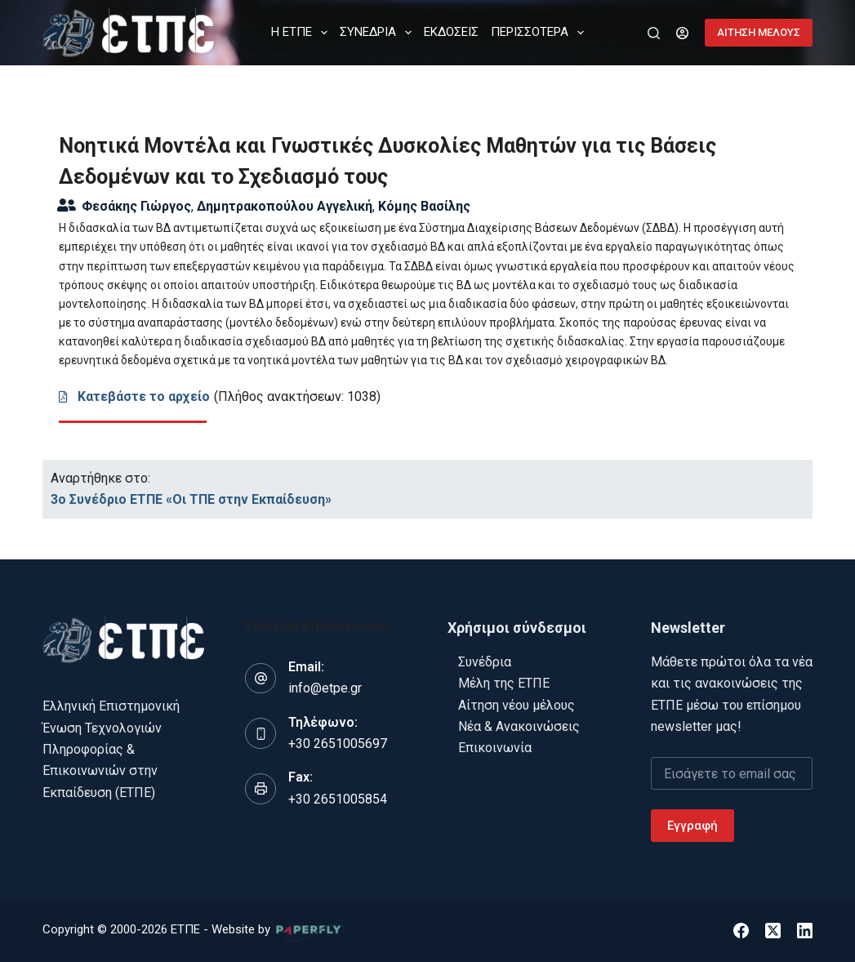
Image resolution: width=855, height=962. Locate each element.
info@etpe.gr (325, 688)
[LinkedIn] (805, 930)
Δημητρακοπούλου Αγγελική (284, 206)
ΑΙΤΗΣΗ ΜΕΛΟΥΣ (758, 32)
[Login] (682, 33)
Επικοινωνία (495, 747)
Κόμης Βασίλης (424, 206)
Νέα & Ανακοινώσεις (519, 726)
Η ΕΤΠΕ (302, 32)
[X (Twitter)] (773, 930)
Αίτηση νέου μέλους (516, 705)
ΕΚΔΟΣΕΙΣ (451, 31)
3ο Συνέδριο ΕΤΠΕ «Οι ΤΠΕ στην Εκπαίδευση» (191, 499)
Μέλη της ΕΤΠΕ (504, 683)
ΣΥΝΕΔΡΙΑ (379, 32)
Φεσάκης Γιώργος (136, 206)
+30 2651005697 (337, 743)
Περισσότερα (540, 32)
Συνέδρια (484, 662)
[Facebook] (741, 930)
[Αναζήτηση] (654, 33)
